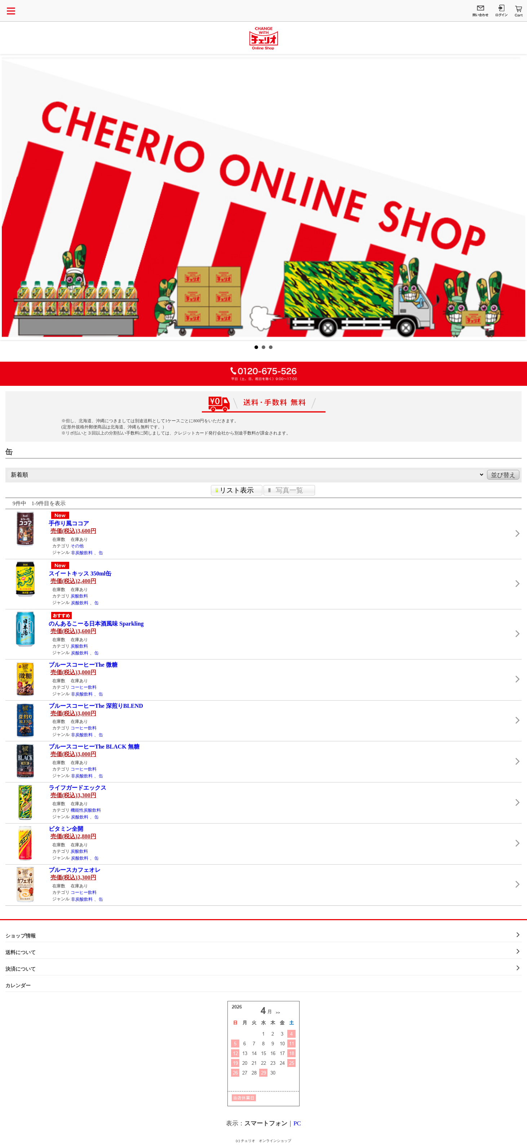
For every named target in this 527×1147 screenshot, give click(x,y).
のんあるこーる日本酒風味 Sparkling (96, 624)
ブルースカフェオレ (75, 870)
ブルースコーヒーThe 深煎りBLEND (96, 706)
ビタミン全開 (66, 829)
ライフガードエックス (77, 788)
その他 (77, 545)
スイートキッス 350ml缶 (80, 573)
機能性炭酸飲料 (86, 810)
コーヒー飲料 (84, 687)
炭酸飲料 (79, 596)
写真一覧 (289, 490)
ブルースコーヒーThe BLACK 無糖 (94, 747)
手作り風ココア (69, 523)
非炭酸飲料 (82, 552)
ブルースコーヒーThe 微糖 (83, 665)
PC (297, 1123)
